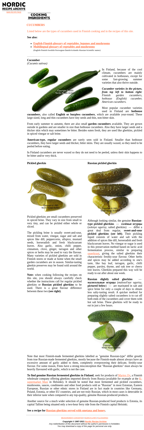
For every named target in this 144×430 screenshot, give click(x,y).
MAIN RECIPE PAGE (14, 12)
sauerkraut (93, 253)
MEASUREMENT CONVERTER (72, 418)
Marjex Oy (124, 375)
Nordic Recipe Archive (96, 421)
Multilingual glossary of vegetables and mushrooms (64, 46)
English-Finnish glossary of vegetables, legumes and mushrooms (71, 43)
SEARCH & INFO (91, 418)
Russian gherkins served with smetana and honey (75, 410)
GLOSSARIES (103, 418)
